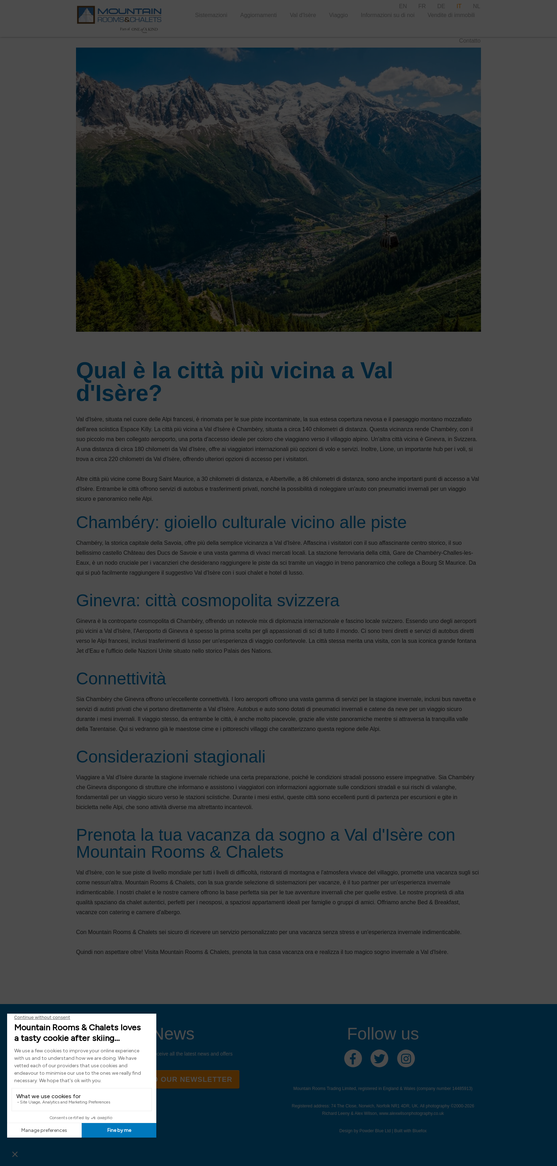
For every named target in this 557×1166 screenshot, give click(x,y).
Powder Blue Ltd (375, 1130)
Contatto (469, 41)
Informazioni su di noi (388, 15)
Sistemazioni (211, 15)
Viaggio (338, 15)
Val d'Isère (303, 15)
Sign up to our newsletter (173, 1079)
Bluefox (419, 1130)
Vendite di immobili (451, 15)
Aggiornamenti (258, 15)
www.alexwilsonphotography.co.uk (411, 1113)
